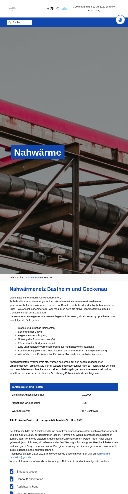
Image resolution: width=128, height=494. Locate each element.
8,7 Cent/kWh (90, 410)
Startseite (31, 277)
